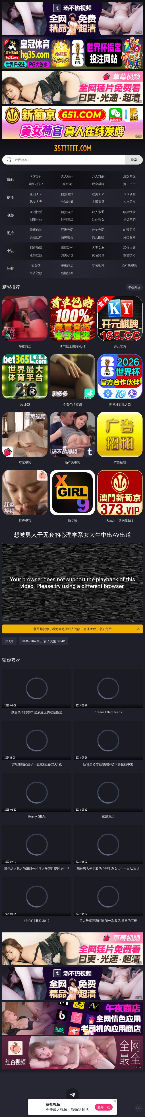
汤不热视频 (129, 265)
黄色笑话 (98, 255)
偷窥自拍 (36, 230)
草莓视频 (98, 265)
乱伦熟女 (98, 219)
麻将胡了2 (36, 184)
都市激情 (36, 247)
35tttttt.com (72, 148)
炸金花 (67, 184)
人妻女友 (98, 247)
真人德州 (67, 176)
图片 (10, 232)
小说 (10, 250)
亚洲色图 (67, 230)
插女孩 (36, 265)
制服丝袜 (36, 219)
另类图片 (129, 237)
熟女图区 (98, 237)
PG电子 (36, 176)
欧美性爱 (129, 212)
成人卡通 (98, 212)
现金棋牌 (98, 184)
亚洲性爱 (36, 212)
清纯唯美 (67, 237)
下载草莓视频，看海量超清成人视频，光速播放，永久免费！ (85, 629)
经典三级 (67, 219)
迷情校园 (36, 255)
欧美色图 (98, 230)
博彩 (10, 179)
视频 (10, 197)
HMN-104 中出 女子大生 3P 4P (43, 641)
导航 (10, 268)
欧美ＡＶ (98, 194)
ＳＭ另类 (129, 201)
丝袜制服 (67, 201)
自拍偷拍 (67, 194)
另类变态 (129, 219)
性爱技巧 (129, 255)
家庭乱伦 (67, 247)
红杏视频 (36, 273)
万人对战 (98, 176)
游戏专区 (129, 176)
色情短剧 (67, 273)
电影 (10, 215)
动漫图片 (129, 230)
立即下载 (103, 1107)
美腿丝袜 (36, 237)
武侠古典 (129, 247)
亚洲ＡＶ (36, 194)
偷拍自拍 (67, 212)
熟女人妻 (36, 201)
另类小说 (67, 255)
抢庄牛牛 (129, 184)
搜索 (134, 160)
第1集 (9, 641)
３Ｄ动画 (129, 194)
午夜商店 (67, 265)
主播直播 (98, 201)
